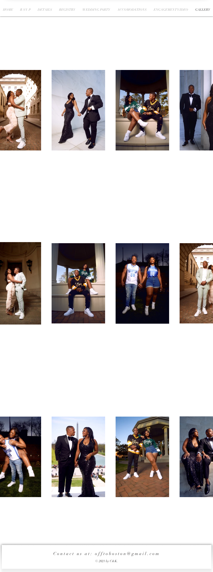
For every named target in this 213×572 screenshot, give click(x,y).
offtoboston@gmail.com (127, 553)
